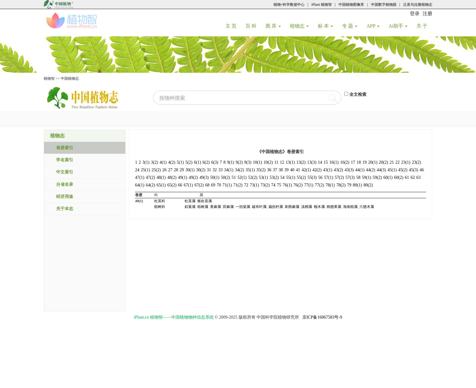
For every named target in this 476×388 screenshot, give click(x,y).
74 (273, 185)
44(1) (359, 170)
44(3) (381, 170)
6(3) (214, 162)
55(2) (301, 177)
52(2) (252, 177)
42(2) (316, 170)
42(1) (306, 170)
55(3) (312, 177)
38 (281, 170)
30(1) (190, 170)
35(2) (260, 170)
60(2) (398, 177)
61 (407, 177)
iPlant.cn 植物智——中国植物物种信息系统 (174, 317)
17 (353, 162)
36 (269, 170)
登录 (415, 13)
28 (176, 170)
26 (164, 170)
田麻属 (228, 207)
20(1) (372, 162)
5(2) (188, 162)
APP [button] (372, 25)
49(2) (193, 177)
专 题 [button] (349, 25)
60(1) (388, 177)
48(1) (161, 177)
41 (298, 170)
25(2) (156, 170)
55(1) (290, 177)
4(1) (163, 162)
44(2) (370, 170)
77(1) (308, 185)
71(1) (227, 185)
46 (422, 170)
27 (170, 170)
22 (397, 162)
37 (275, 170)
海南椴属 (350, 207)
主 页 (233, 25)
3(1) (145, 162)
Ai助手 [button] (398, 25)
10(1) (257, 162)
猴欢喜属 (204, 201)
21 (391, 162)
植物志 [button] (299, 25)
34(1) (228, 170)
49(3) (204, 177)
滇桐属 (306, 207)
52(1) (241, 177)
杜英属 (190, 201)
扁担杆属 (275, 207)
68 (207, 185)
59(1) (366, 177)
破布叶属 (259, 207)
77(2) (319, 185)
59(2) (377, 177)
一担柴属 (243, 207)
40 (292, 170)
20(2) (383, 162)
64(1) (139, 185)
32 (214, 170)
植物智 (49, 78)
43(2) (338, 170)
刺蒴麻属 (292, 207)
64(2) (150, 185)
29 (182, 170)
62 (413, 177)
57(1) (328, 177)
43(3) (349, 170)
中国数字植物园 (383, 4)
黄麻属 (215, 207)
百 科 (253, 25)
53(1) (263, 177)
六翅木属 (366, 207)
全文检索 (357, 94)
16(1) (333, 162)
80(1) (357, 185)
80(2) (368, 185)
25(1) (145, 170)
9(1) (230, 162)
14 (320, 162)
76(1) (287, 185)
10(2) (268, 162)
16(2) (344, 162)
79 (349, 185)
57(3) (350, 177)
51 (234, 177)
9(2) (239, 162)
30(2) (200, 170)
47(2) (150, 177)
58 (358, 177)
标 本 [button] (325, 25)
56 (320, 177)
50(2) (225, 177)
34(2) (239, 170)
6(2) (205, 162)
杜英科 (159, 201)
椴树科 (159, 207)
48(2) (171, 177)
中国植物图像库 (351, 4)
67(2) (199, 185)
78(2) (340, 185)
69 (213, 185)
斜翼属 (190, 207)
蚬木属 (319, 207)
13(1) (290, 162)
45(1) (391, 170)
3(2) (154, 162)
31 (209, 170)
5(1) (180, 162)
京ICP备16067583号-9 (322, 317)
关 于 (424, 25)
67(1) (188, 185)
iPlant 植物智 (321, 4)
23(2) (416, 162)
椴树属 (202, 207)
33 (220, 170)
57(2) (339, 177)
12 (282, 162)
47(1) (139, 177)
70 (219, 185)
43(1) (327, 170)
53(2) (274, 177)
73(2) (265, 185)
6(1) (197, 162)
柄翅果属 (334, 207)
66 (180, 185)
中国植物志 (70, 78)
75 (279, 185)
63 (418, 177)
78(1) (330, 185)
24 (137, 170)
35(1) (250, 170)
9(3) (247, 162)
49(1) (182, 177)
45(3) (413, 170)
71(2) (237, 185)
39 (286, 170)
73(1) (254, 185)
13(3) (311, 162)
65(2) (171, 185)
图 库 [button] (273, 25)
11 (276, 162)
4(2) (171, 162)
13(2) (300, 162)
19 (364, 162)
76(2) (298, 185)
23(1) (405, 162)
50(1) (214, 177)
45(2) (402, 170)
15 (326, 162)
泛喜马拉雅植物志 (417, 4)
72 (246, 185)
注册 (427, 13)
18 (359, 162)
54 (282, 177)
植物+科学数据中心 (289, 4)
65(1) (161, 185)
